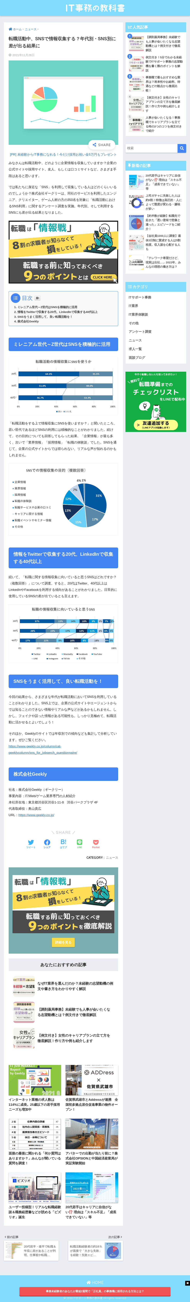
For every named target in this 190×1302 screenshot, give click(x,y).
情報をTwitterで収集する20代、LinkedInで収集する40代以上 (57, 312)
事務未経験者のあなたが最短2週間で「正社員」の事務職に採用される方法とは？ (95, 1291)
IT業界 (133, 306)
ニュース (112, 857)
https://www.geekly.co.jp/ (36, 815)
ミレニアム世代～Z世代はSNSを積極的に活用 (47, 307)
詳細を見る (63, 942)
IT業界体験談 (138, 314)
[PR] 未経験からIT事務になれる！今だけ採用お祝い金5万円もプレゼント (63, 154)
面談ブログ (137, 358)
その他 (134, 323)
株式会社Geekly (28, 321)
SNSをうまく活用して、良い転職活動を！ (45, 316)
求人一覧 (135, 349)
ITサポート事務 (140, 297)
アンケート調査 (140, 332)
